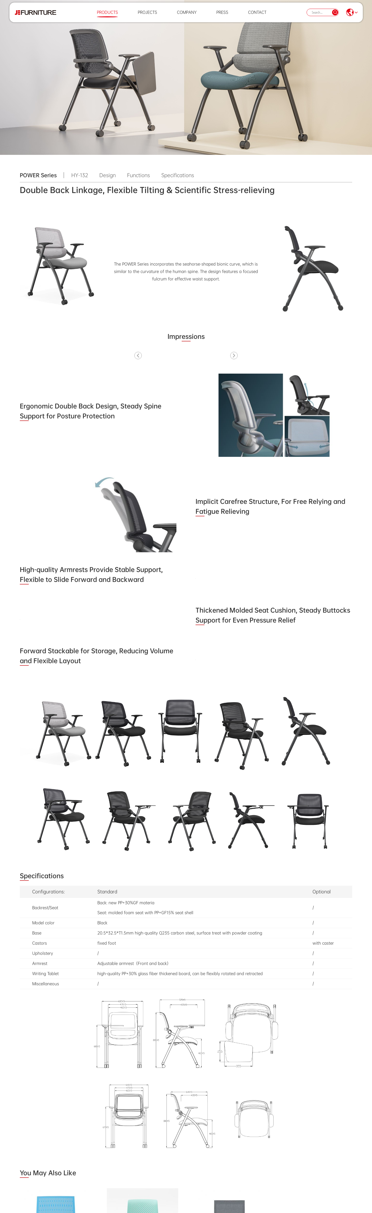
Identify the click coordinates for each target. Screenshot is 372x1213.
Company (187, 16)
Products (107, 16)
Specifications (177, 175)
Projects (147, 16)
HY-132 (79, 175)
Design (107, 175)
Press (222, 16)
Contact (257, 16)
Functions (138, 175)
